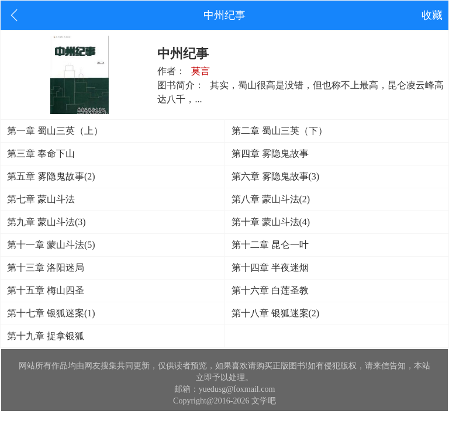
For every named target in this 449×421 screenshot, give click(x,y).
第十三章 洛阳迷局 (45, 267)
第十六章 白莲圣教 (270, 290)
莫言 (200, 71)
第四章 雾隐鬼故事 (270, 153)
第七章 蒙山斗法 (41, 199)
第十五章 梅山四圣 (45, 290)
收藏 (432, 15)
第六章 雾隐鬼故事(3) (276, 176)
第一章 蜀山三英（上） (55, 131)
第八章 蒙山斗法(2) (271, 199)
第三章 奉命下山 (41, 153)
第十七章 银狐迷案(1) (51, 313)
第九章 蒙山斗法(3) (46, 222)
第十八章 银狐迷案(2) (276, 313)
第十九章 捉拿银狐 (45, 336)
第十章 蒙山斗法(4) (271, 222)
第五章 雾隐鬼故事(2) (51, 176)
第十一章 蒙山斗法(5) (51, 245)
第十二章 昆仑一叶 (270, 245)
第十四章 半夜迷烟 (270, 267)
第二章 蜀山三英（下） (279, 131)
